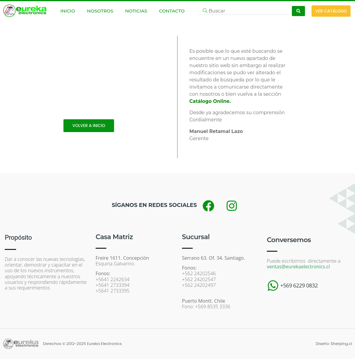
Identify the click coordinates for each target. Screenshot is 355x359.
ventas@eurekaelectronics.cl (298, 266)
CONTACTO (172, 11)
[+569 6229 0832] (273, 286)
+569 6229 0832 (299, 285)
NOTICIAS (136, 11)
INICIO (67, 11)
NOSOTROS (100, 11)
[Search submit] (298, 11)
